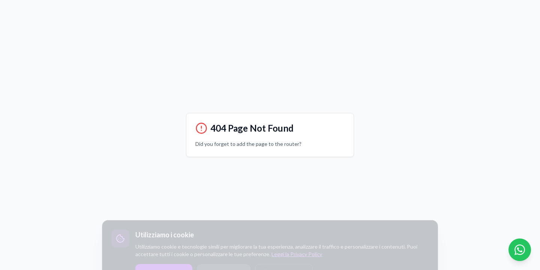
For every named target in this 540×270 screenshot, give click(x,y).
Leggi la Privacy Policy (297, 261)
